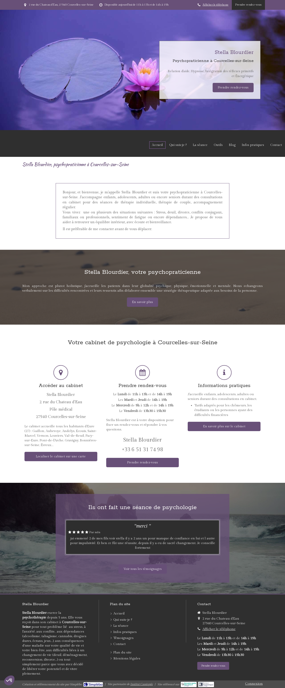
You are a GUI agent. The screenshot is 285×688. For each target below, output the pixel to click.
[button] (9, 680)
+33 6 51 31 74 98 (142, 449)
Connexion (254, 684)
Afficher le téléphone (215, 4)
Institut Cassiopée (141, 684)
